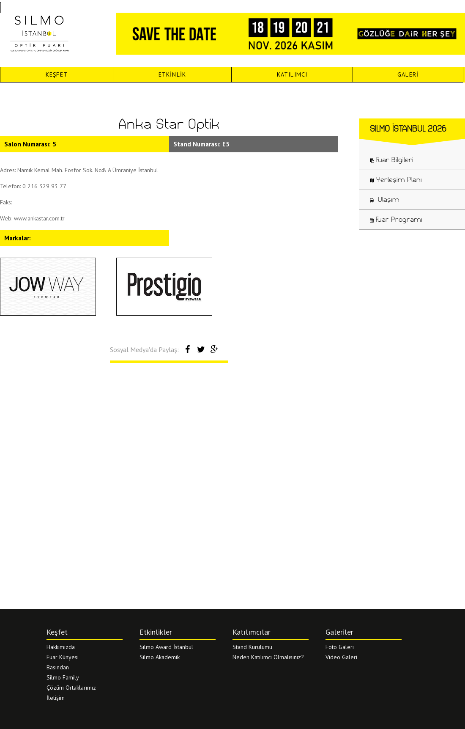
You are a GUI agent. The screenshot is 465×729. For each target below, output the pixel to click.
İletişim (55, 697)
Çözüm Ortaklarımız (71, 687)
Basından (57, 667)
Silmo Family (62, 677)
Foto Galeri (340, 647)
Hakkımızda (60, 647)
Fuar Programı (396, 219)
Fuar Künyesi (62, 657)
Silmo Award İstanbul (166, 647)
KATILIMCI (292, 74)
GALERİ (407, 74)
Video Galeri (341, 657)
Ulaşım (384, 199)
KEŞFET (57, 74)
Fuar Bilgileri (391, 159)
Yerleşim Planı (396, 179)
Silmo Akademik (160, 657)
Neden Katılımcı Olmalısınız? (268, 657)
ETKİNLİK (172, 74)
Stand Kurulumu (252, 647)
